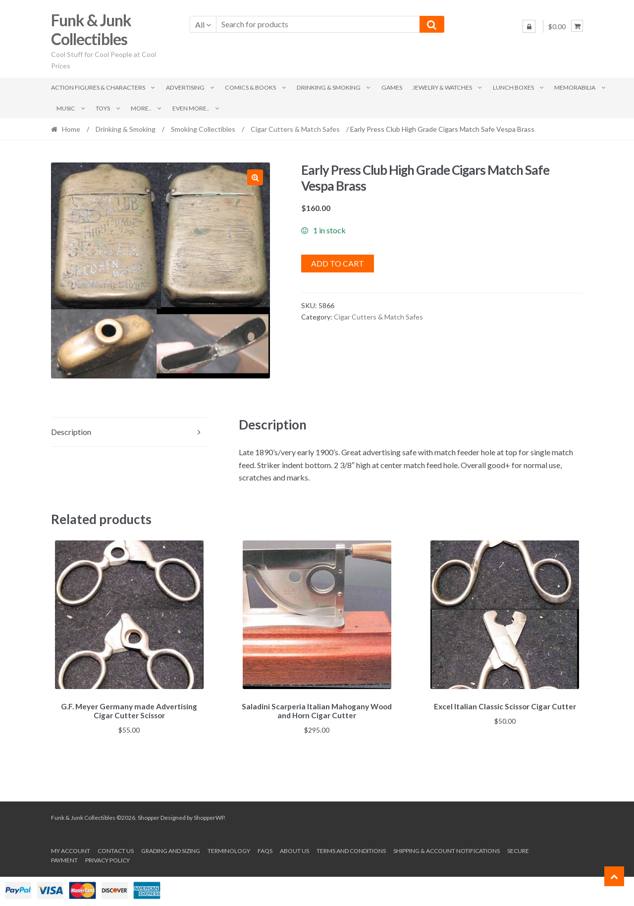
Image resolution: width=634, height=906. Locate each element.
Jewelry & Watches (442, 87)
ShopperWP (209, 816)
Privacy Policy (107, 858)
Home (71, 129)
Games (391, 87)
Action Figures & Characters (98, 87)
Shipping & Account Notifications (446, 849)
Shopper (148, 816)
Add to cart (337, 263)
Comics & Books (250, 87)
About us (294, 849)
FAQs (265, 849)
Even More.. (191, 108)
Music (65, 108)
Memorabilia (574, 87)
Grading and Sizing (170, 849)
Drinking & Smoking (329, 87)
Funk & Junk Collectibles (91, 29)
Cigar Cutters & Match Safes (295, 129)
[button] (255, 177)
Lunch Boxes (513, 87)
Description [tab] (71, 431)
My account (70, 849)
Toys (103, 108)
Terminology (229, 849)
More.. (141, 108)
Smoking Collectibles (203, 129)
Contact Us (116, 849)
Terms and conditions (351, 849)
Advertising (185, 87)
